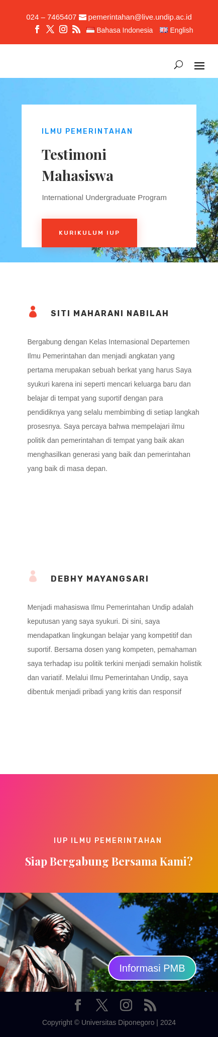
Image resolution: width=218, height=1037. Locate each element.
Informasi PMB (152, 968)
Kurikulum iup (89, 232)
